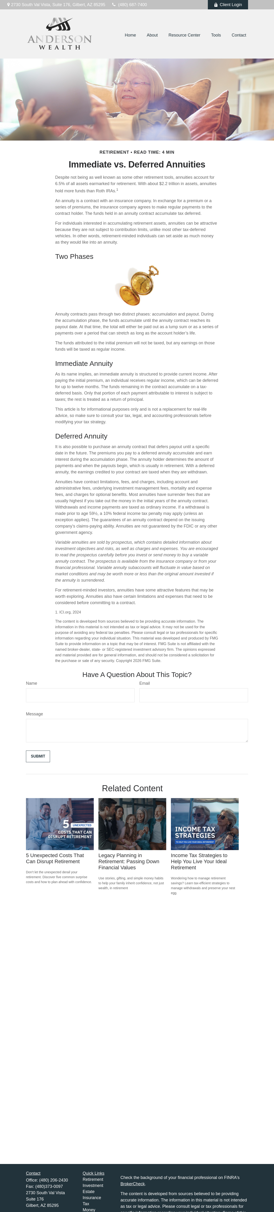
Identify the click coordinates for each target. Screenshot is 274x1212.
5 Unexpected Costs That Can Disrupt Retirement (55, 858)
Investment (93, 1185)
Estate (89, 1191)
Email (144, 683)
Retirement (93, 1179)
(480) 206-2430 (53, 1180)
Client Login (228, 4)
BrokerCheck (132, 1184)
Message (34, 714)
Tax (86, 1203)
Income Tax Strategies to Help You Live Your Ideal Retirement (199, 861)
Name (31, 683)
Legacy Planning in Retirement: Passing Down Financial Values (128, 861)
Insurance (92, 1197)
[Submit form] (38, 756)
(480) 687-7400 (129, 4)
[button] (130, 35)
